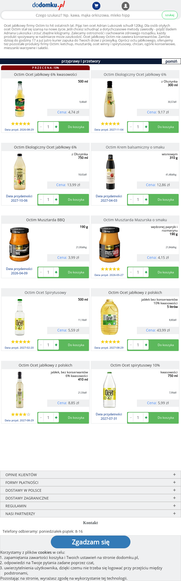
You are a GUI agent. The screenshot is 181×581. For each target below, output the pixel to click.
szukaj (169, 15)
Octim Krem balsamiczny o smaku (135, 147)
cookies (45, 552)
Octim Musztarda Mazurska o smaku (135, 219)
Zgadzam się (90, 541)
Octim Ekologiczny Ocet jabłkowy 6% (135, 74)
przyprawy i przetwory (80, 61)
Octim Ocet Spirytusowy (45, 292)
